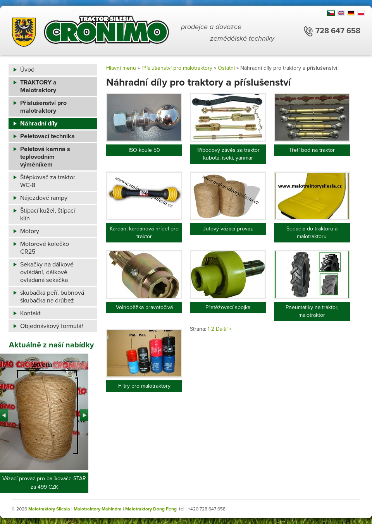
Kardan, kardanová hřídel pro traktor (144, 232)
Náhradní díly (38, 123)
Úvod (27, 70)
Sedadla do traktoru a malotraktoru (312, 232)
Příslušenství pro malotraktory (43, 107)
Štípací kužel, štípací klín (47, 214)
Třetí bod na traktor (312, 150)
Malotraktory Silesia (49, 509)
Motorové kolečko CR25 (44, 248)
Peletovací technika (47, 136)
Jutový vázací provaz (228, 228)
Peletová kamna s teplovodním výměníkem (45, 156)
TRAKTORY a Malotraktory (38, 86)
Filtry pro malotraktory (144, 386)
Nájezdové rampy (43, 198)
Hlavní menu (121, 68)
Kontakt (30, 313)
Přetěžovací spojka (227, 307)
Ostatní (226, 68)
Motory (29, 231)
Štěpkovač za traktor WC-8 (47, 181)
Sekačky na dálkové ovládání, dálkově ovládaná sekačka (47, 272)
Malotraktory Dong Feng (151, 509)
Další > (224, 329)
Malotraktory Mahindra (98, 509)
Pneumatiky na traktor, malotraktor (312, 311)
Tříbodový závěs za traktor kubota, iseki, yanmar (228, 154)
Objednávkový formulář (51, 326)
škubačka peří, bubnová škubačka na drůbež (52, 296)
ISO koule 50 (144, 150)
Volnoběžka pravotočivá (144, 307)
